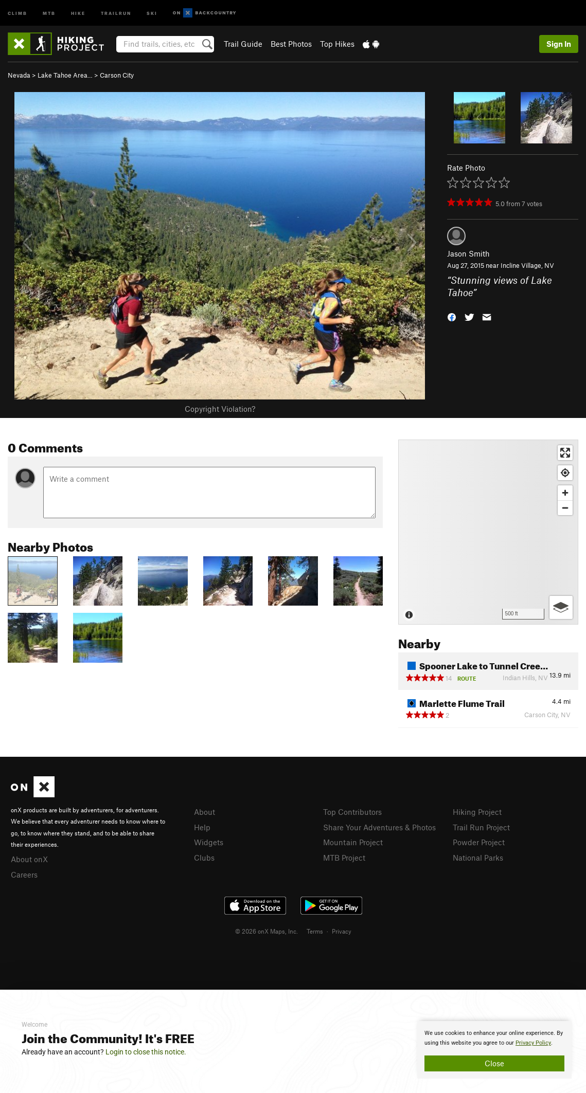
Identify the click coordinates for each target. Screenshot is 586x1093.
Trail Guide (243, 43)
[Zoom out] (565, 507)
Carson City (117, 75)
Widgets (208, 842)
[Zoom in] (565, 492)
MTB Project (344, 857)
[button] (451, 316)
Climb (17, 12)
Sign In (558, 43)
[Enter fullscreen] (565, 452)
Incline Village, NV (527, 265)
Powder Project (479, 842)
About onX (29, 859)
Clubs (204, 857)
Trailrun (116, 12)
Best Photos (291, 43)
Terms (315, 931)
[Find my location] (565, 472)
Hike (78, 12)
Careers (24, 874)
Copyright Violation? (220, 408)
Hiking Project (477, 811)
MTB (49, 12)
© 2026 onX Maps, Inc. (266, 931)
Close (494, 1063)
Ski (152, 12)
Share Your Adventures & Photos (379, 827)
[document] (494, 1049)
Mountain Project (353, 842)
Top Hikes (337, 43)
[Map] (488, 532)
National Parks (478, 857)
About (204, 811)
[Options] (561, 607)
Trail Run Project (481, 827)
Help (202, 827)
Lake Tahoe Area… (65, 75)
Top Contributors (352, 811)
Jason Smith (468, 253)
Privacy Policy (533, 1043)
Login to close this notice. (145, 1052)
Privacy (341, 931)
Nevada (19, 75)
